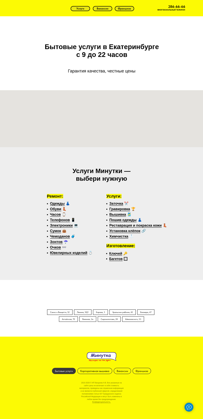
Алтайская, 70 (68, 319)
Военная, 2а (87, 319)
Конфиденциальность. (101, 402)
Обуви (55, 209)
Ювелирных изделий (68, 253)
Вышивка (117, 214)
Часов (55, 214)
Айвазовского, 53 (133, 319)
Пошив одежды (123, 220)
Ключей (115, 253)
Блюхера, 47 (145, 312)
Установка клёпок (125, 231)
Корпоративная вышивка (94, 371)
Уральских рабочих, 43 (122, 312)
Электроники (61, 225)
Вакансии (122, 371)
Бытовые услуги (64, 371)
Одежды (57, 203)
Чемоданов (60, 236)
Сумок (55, 231)
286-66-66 (176, 6)
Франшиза (141, 371)
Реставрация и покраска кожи (135, 225)
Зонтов (56, 242)
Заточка (116, 203)
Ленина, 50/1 (83, 312)
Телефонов (60, 220)
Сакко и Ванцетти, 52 (60, 312)
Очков (55, 247)
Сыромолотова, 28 (109, 319)
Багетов (116, 259)
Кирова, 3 (100, 312)
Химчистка (118, 236)
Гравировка (119, 209)
